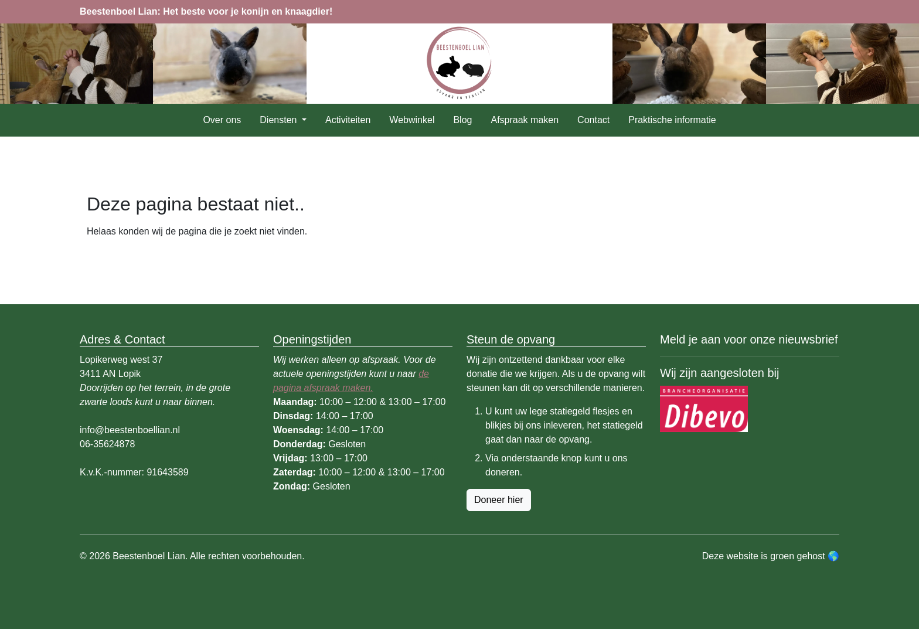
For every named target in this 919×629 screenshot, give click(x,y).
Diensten (279, 120)
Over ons (222, 120)
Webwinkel (411, 120)
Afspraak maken (525, 120)
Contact (593, 120)
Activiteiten (347, 120)
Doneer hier (498, 500)
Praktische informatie (672, 120)
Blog (462, 120)
